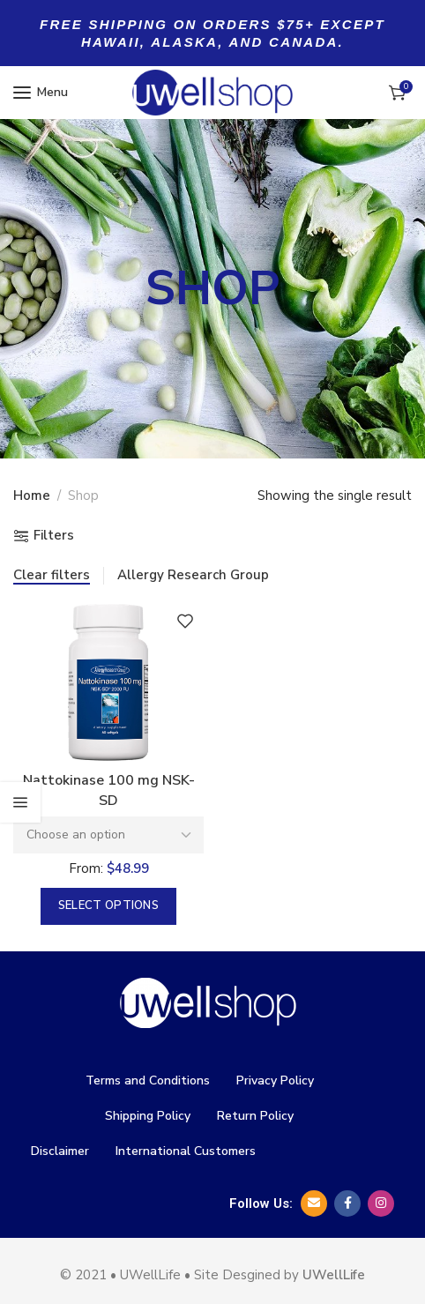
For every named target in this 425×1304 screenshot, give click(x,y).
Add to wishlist (185, 620)
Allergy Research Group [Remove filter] (193, 575)
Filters (54, 536)
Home (31, 495)
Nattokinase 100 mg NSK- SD (109, 790)
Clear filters (51, 575)
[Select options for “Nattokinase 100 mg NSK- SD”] (108, 906)
